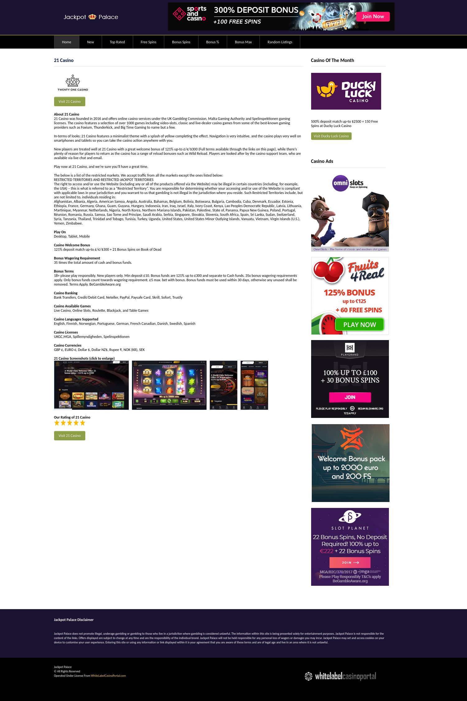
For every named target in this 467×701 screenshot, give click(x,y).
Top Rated (117, 42)
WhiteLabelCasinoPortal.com (108, 676)
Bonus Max (243, 42)
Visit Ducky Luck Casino (331, 136)
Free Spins (148, 42)
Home (66, 42)
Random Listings (280, 42)
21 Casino (64, 60)
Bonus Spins (181, 42)
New (90, 42)
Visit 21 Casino (70, 101)
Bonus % (212, 42)
